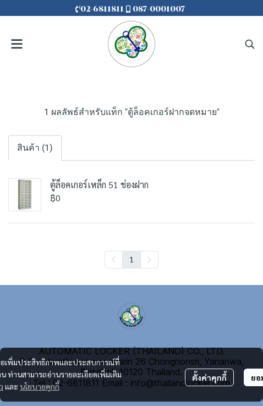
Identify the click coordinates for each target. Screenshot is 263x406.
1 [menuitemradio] (131, 259)
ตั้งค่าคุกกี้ (209, 377)
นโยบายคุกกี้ (39, 386)
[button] (249, 44)
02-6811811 (101, 9)
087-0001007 (159, 9)
